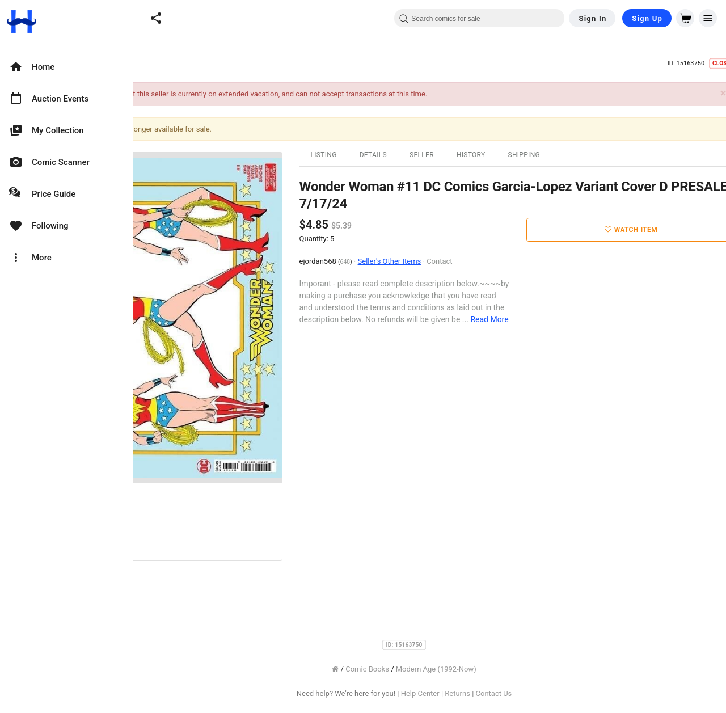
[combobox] (479, 18)
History (531, 155)
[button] (156, 18)
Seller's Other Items (450, 261)
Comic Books (428, 669)
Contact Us (555, 693)
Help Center (481, 693)
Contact (500, 261)
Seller (482, 155)
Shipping (585, 155)
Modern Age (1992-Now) (497, 669)
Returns (518, 693)
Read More (550, 319)
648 (406, 261)
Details (434, 155)
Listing (385, 155)
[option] (66, 67)
